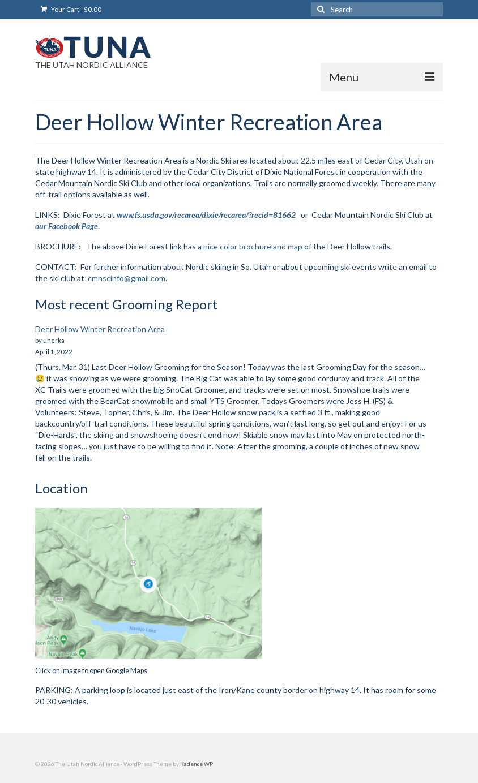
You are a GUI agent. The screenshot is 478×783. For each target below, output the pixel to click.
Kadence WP (196, 763)
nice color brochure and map (252, 246)
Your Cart (71, 9)
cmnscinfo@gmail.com (126, 278)
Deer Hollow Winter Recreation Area (100, 329)
